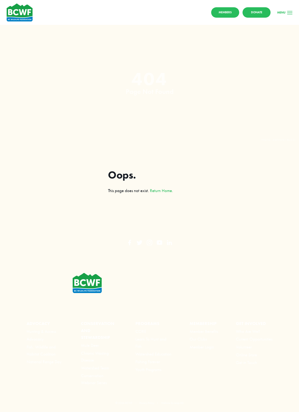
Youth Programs (148, 369)
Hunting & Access (41, 331)
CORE (140, 331)
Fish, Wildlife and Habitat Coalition (41, 350)
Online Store (246, 355)
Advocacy (35, 339)
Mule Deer (90, 345)
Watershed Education (153, 354)
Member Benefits (204, 331)
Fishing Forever (147, 362)
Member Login (202, 347)
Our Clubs (198, 339)
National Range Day (44, 362)
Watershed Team (95, 368)
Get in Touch (246, 362)
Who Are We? (248, 331)
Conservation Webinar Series (94, 379)
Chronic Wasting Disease (95, 356)
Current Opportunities (254, 339)
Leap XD (179, 403)
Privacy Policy (146, 403)
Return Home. (161, 191)
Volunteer (244, 347)
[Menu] (284, 12)
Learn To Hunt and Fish (150, 342)
